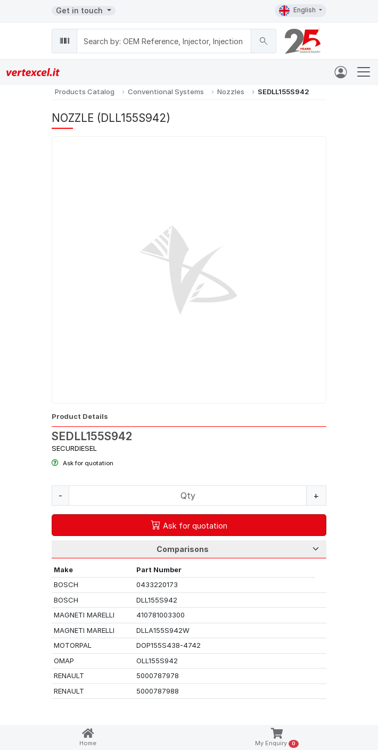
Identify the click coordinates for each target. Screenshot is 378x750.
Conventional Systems (166, 91)
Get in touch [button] (80, 10)
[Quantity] (188, 495)
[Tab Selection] (189, 549)
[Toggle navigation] (364, 72)
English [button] (298, 10)
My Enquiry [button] (276, 738)
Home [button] (87, 737)
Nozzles (230, 91)
